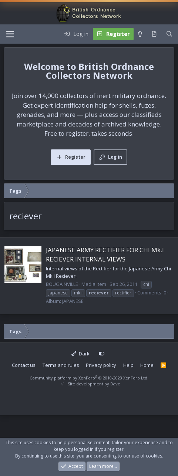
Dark (80, 353)
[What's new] (154, 34)
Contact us (24, 365)
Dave (115, 383)
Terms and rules (61, 365)
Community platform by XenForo (89, 378)
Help (128, 365)
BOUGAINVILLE (62, 284)
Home (147, 365)
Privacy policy (101, 365)
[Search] (169, 34)
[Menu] (10, 34)
